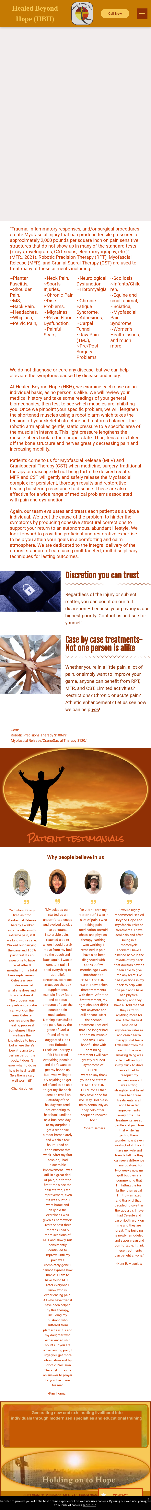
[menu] (142, 13)
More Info (89, 1505)
